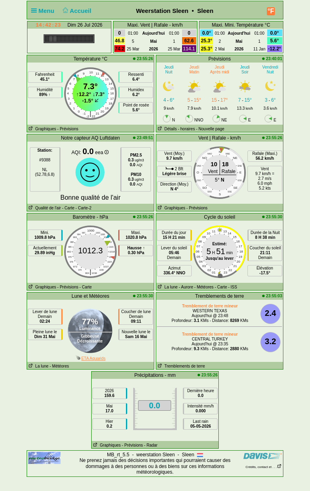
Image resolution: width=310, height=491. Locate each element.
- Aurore (186, 287)
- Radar (150, 445)
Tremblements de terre (180, 366)
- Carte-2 (82, 208)
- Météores (204, 287)
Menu (44, 10)
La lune (167, 287)
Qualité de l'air (44, 208)
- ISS (232, 287)
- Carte (68, 208)
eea (102, 152)
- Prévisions (67, 129)
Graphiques (41, 129)
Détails (166, 129)
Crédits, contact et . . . (263, 467)
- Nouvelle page (210, 129)
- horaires (186, 129)
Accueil (76, 10)
